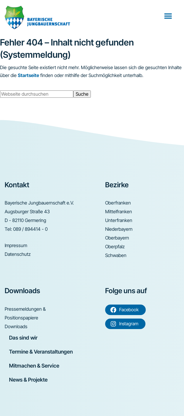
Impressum (16, 245)
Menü (168, 16)
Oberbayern (117, 238)
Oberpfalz (115, 246)
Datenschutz (18, 254)
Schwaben (115, 255)
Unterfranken (118, 220)
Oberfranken (118, 203)
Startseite (28, 75)
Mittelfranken (118, 211)
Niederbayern (119, 229)
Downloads (16, 326)
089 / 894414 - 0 (30, 229)
